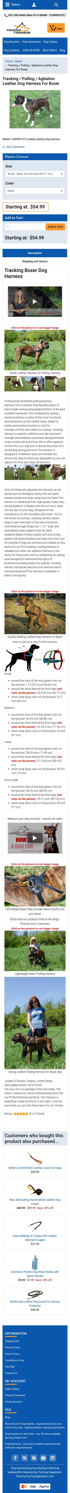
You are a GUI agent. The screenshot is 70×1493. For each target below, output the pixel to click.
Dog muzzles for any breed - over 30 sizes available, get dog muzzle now (33, 1435)
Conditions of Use (14, 1360)
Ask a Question (14, 146)
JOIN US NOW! (31, 50)
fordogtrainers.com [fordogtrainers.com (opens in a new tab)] (42, 1476)
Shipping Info (12, 1341)
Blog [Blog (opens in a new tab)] (62, 50)
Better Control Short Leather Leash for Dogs (35, 1167)
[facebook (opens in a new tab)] (15, 1458)
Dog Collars (50, 41)
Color (9, 183)
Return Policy (12, 1354)
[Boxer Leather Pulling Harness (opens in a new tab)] (35, 349)
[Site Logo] (18, 27)
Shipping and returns (35, 261)
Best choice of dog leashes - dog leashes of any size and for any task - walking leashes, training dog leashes (35, 1425)
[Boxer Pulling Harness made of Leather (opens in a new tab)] (35, 1022)
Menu (12, 4)
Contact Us (11, 1373)
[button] (35, 301)
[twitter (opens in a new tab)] (24, 1458)
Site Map (10, 1366)
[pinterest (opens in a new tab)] (34, 1458)
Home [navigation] (9, 61)
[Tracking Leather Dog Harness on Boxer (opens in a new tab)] (35, 613)
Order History (12, 1389)
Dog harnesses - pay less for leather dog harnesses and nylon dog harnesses (32, 1446)
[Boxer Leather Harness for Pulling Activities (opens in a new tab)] (35, 950)
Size (8, 166)
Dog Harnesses (31, 41)
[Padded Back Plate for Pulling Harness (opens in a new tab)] (35, 886)
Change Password (15, 1395)
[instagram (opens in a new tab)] (52, 1458)
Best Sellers (50, 50)
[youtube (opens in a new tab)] (43, 1458)
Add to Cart (55, 226)
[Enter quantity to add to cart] (25, 226)
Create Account (13, 1401)
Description (35, 253)
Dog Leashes (12, 50)
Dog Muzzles (12, 41)
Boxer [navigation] (18, 61)
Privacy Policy (12, 1347)
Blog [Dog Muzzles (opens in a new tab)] (7, 1417)
